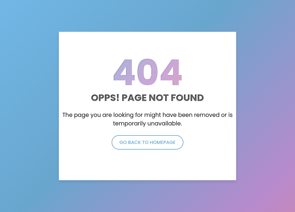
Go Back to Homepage (147, 142)
